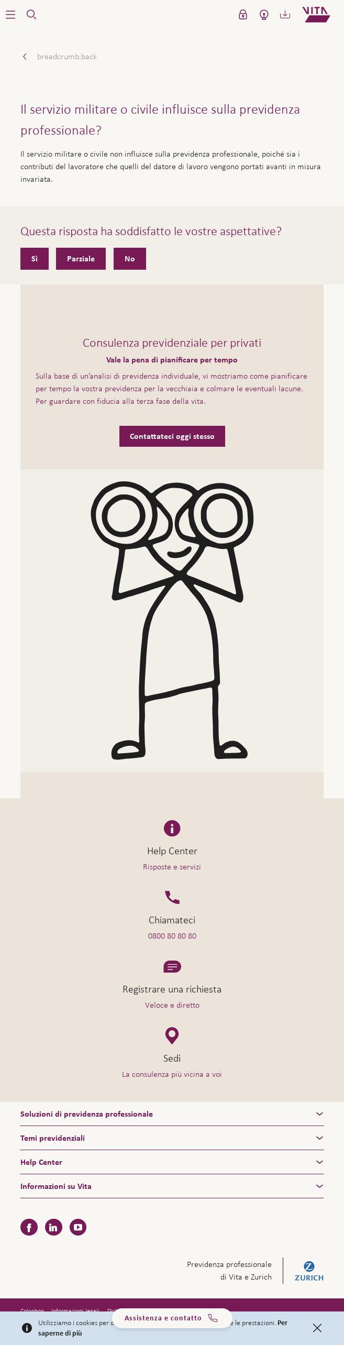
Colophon (32, 1311)
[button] (10, 14)
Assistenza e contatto (172, 1318)
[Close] (317, 1328)
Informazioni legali (75, 1311)
